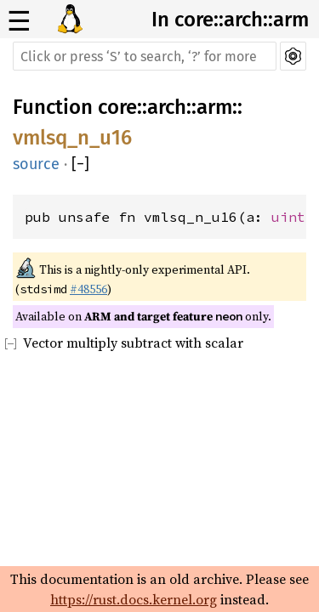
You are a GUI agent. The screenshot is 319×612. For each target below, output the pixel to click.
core (117, 107)
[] (80, 164)
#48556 (88, 289)
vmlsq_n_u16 (72, 138)
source (36, 164)
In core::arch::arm (230, 19)
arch (166, 107)
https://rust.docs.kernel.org (133, 599)
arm (214, 107)
